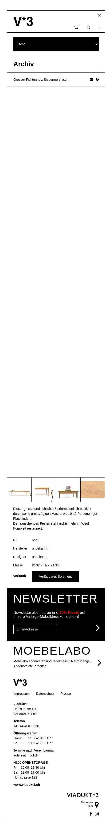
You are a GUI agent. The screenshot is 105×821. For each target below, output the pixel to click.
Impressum (21, 693)
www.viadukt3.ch (26, 785)
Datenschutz (45, 693)
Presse (66, 693)
